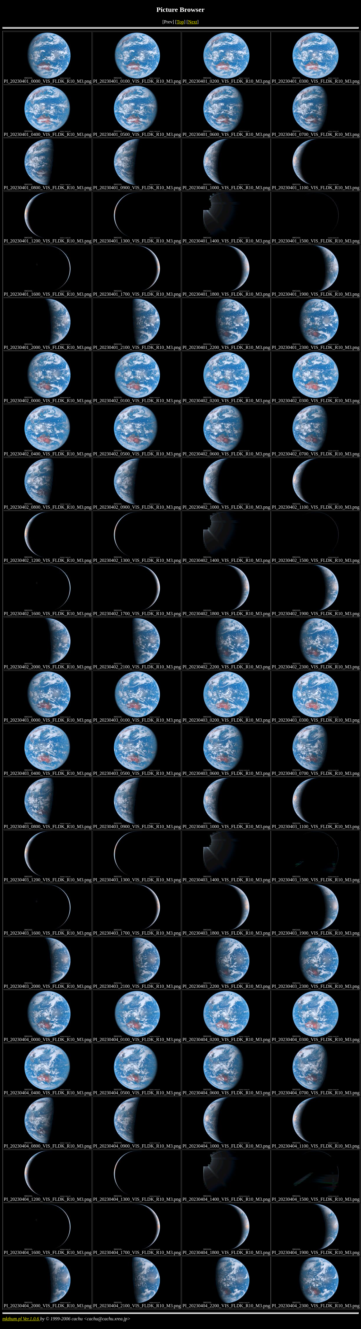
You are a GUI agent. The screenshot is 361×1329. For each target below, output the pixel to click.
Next (192, 21)
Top (180, 21)
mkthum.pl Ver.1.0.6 (21, 1318)
